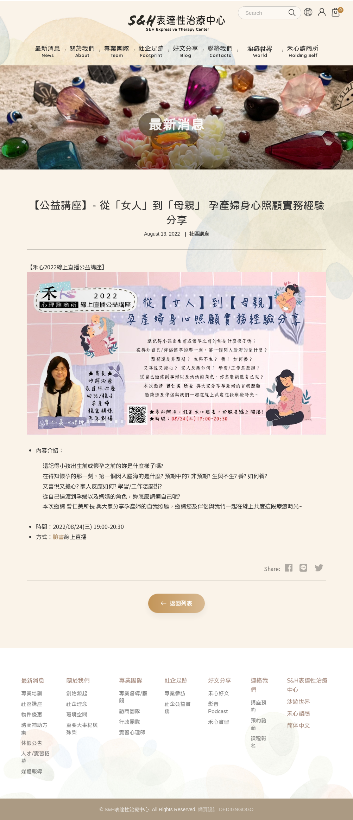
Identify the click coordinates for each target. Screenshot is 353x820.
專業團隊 (130, 697)
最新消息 (32, 697)
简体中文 (298, 742)
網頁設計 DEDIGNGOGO (225, 809)
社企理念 (76, 720)
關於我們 (77, 697)
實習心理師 (132, 749)
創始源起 (76, 710)
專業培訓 (31, 710)
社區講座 (199, 234)
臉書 (58, 536)
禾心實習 (218, 738)
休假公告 (31, 759)
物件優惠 (31, 731)
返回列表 (176, 605)
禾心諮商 (298, 730)
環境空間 (76, 731)
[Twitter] (319, 567)
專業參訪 (174, 710)
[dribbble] (303, 567)
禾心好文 (218, 710)
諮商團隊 (129, 728)
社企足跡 (176, 697)
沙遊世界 (298, 719)
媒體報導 (31, 788)
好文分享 (219, 697)
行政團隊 (129, 738)
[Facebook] (288, 567)
